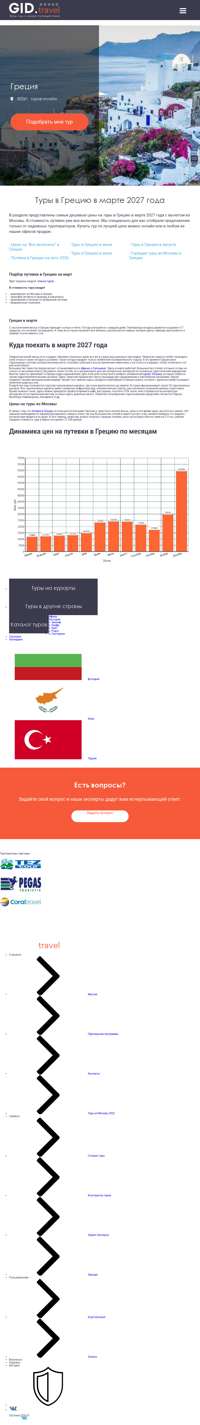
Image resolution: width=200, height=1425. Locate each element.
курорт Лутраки (152, 374)
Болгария (93, 679)
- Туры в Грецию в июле (90, 253)
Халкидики (16, 639)
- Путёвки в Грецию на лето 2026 (38, 258)
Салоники (15, 636)
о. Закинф (55, 622)
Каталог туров (29, 624)
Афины (53, 616)
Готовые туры (96, 1155)
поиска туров (45, 281)
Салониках (99, 368)
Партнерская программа (103, 1034)
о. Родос (54, 630)
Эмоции (92, 1274)
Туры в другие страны (53, 606)
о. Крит (53, 628)
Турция (92, 758)
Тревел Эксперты (98, 1235)
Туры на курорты (53, 588)
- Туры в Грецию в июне (90, 244)
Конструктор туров (99, 1195)
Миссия (92, 994)
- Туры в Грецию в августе (152, 244)
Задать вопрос (100, 812)
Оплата (92, 1356)
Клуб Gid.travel (96, 1317)
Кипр (91, 718)
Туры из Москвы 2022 (101, 1113)
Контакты (94, 1073)
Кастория (54, 619)
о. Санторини (57, 633)
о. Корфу (54, 625)
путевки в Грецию (42, 411)
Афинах (85, 368)
